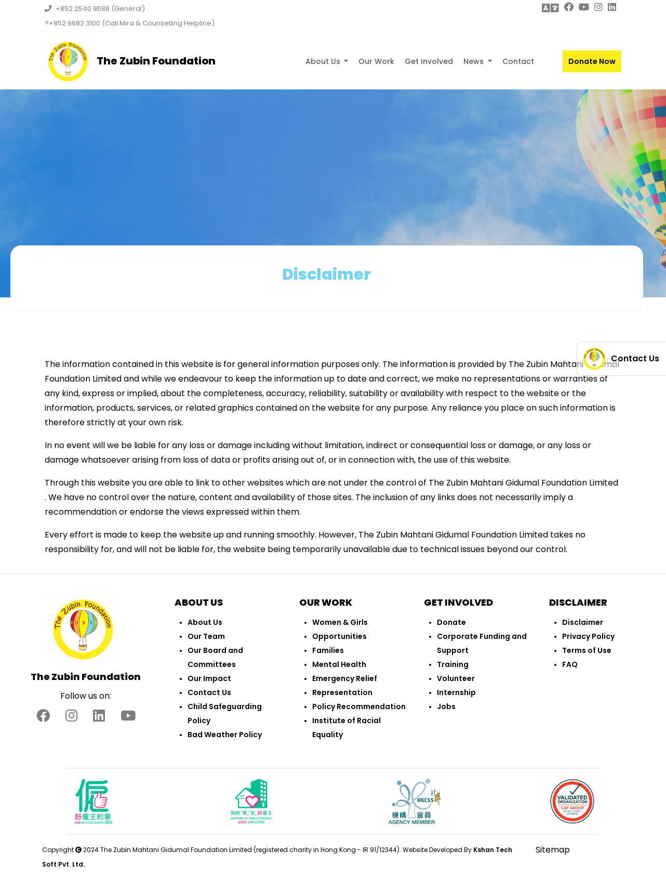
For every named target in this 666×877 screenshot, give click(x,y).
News (474, 61)
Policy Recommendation (359, 706)
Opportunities (339, 636)
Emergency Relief (344, 678)
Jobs (446, 706)
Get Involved (429, 61)
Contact (518, 61)
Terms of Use (586, 650)
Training (453, 664)
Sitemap (553, 850)
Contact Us (209, 692)
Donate (451, 622)
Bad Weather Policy (225, 734)
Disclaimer (582, 622)
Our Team (206, 636)
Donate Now (592, 61)
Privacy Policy (588, 636)
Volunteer (456, 678)
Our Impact (209, 678)
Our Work (376, 61)
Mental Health (339, 664)
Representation (342, 692)
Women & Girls (340, 622)
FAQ (570, 664)
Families (328, 650)
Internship (456, 692)
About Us (323, 61)
